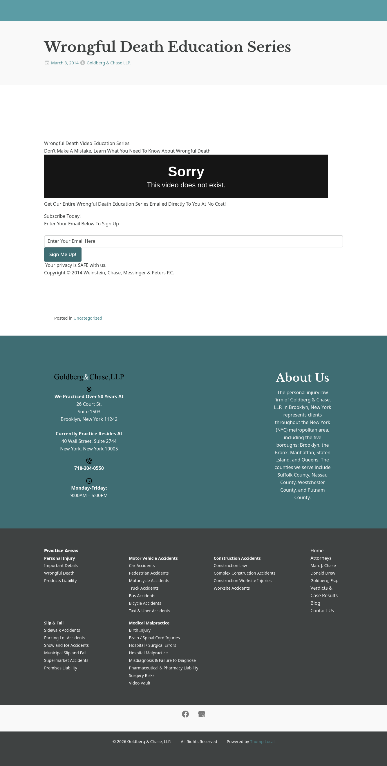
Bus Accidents (142, 595)
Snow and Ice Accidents (66, 645)
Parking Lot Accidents (64, 637)
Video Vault (139, 683)
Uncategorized (88, 318)
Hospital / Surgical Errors (152, 645)
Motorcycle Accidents (149, 580)
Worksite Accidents (232, 588)
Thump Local (262, 741)
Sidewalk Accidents (62, 630)
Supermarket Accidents (66, 660)
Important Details (61, 565)
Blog (266, 10)
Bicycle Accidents (145, 603)
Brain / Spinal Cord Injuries (154, 637)
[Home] (50, 10)
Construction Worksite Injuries (243, 580)
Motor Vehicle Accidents (153, 558)
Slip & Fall (54, 623)
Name (146, 374)
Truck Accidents (143, 588)
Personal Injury (59, 558)
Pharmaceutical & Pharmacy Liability (163, 668)
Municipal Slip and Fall (65, 652)
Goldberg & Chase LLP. (109, 63)
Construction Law (230, 565)
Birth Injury (139, 630)
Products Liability (60, 580)
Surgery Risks (141, 675)
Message (150, 447)
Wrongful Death (59, 573)
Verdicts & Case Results (229, 10)
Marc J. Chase (323, 565)
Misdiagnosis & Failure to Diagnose (162, 660)
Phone (147, 399)
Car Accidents (142, 565)
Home (113, 10)
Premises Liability (60, 668)
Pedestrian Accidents (149, 573)
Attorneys (180, 10)
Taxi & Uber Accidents (149, 610)
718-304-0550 (358, 10)
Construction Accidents (237, 558)
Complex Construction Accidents (245, 573)
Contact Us (289, 10)
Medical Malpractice (149, 623)
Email (146, 423)
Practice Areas (141, 10)
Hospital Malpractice (148, 652)
